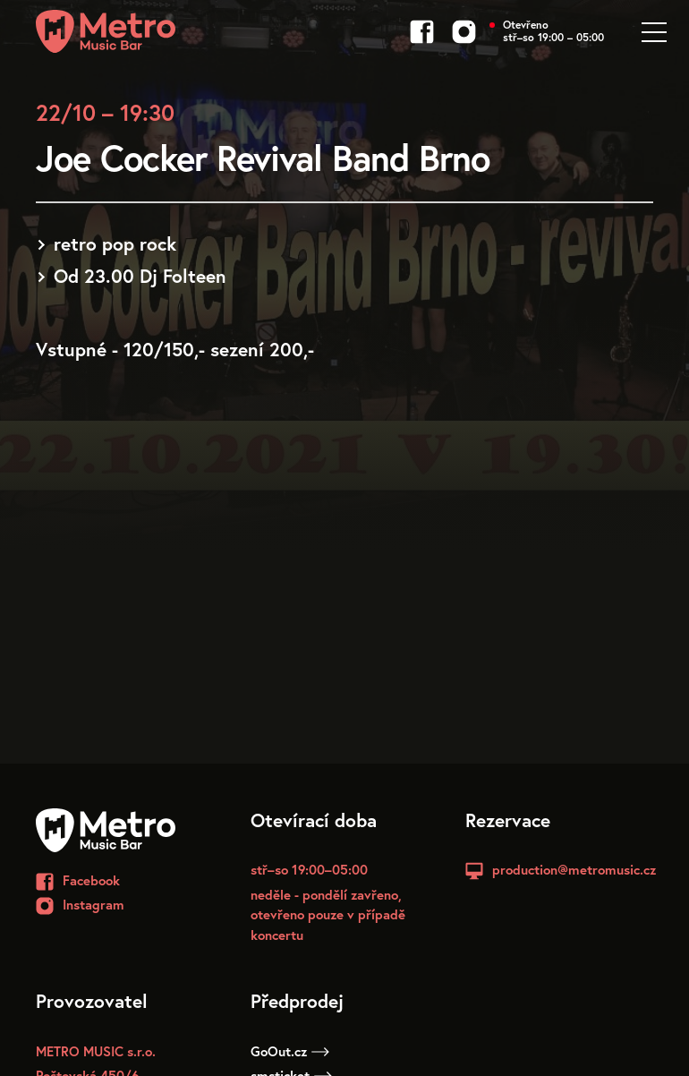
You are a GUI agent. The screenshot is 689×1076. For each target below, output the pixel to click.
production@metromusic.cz (574, 869)
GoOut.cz (290, 1051)
